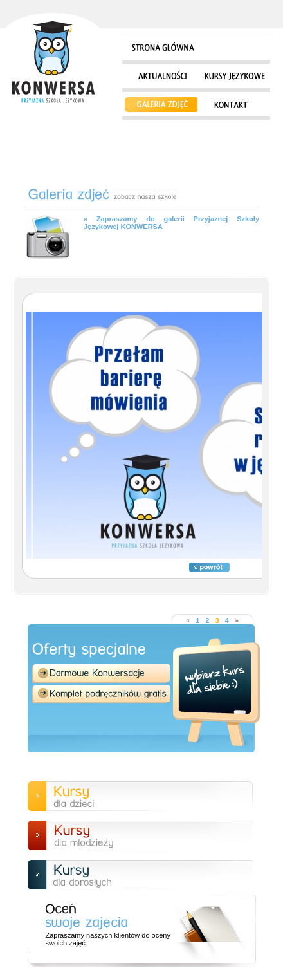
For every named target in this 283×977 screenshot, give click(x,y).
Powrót (209, 567)
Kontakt (230, 105)
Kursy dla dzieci (140, 796)
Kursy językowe (234, 77)
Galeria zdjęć (160, 105)
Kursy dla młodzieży (140, 835)
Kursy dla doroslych (140, 874)
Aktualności (160, 77)
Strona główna (52, 59)
